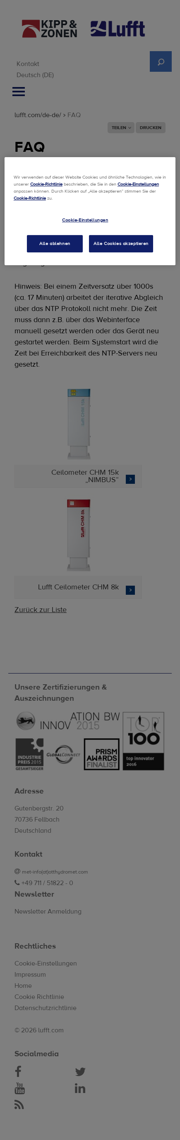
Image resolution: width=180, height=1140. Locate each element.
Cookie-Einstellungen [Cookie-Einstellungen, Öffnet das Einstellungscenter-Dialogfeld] (85, 220)
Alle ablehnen (54, 243)
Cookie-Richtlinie (46, 184)
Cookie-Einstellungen (138, 184)
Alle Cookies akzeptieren (121, 243)
